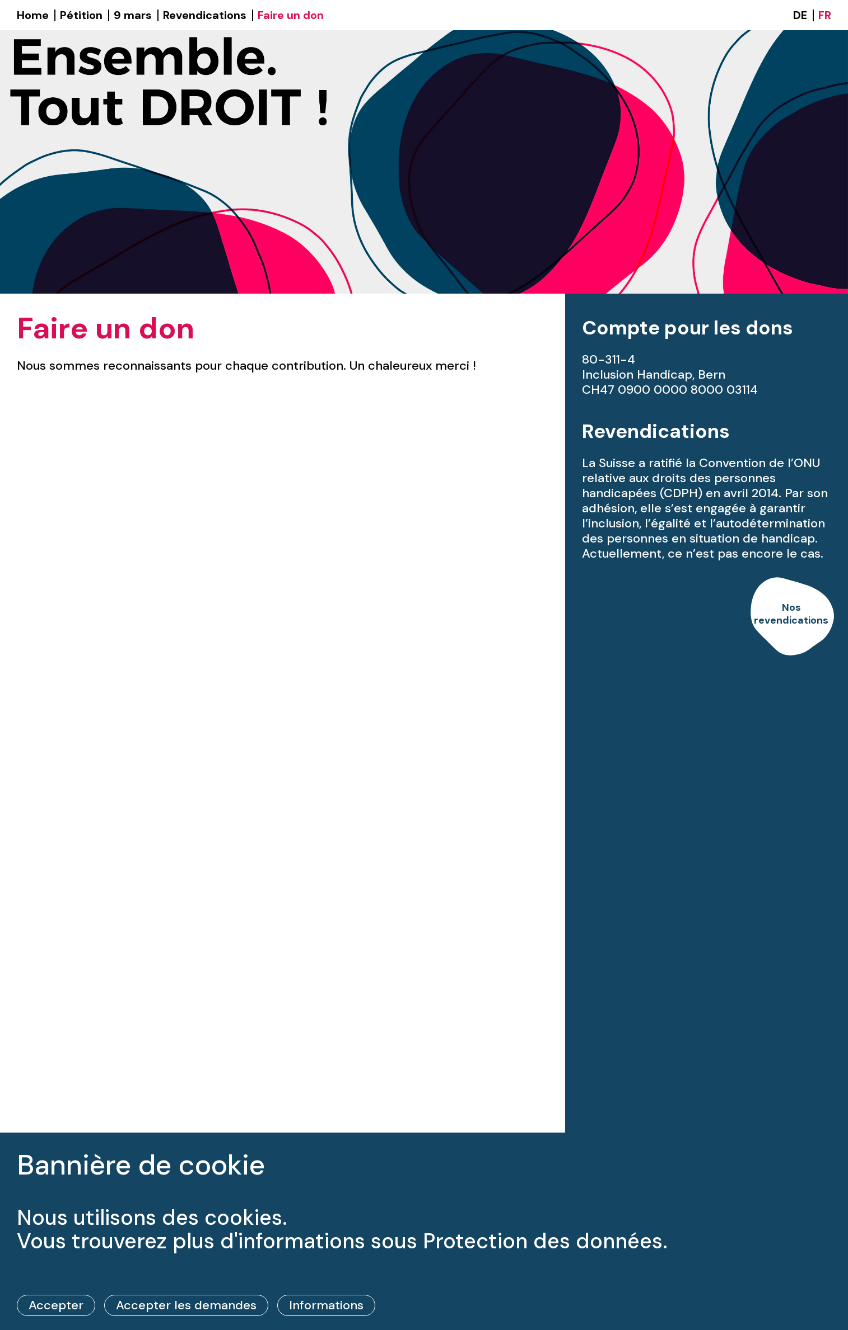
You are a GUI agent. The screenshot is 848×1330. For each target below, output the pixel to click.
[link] (791, 617)
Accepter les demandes (186, 1305)
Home (33, 15)
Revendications (204, 15)
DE (800, 15)
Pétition (81, 15)
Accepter (56, 1305)
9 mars (133, 15)
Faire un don (291, 15)
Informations (326, 1305)
